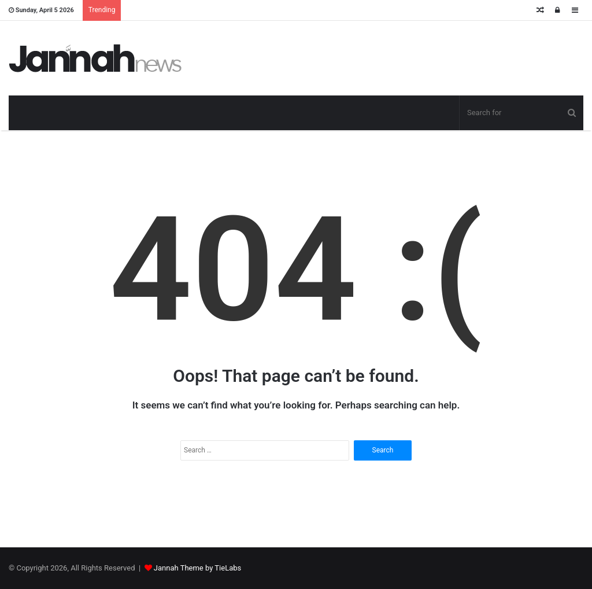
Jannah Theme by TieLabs (197, 568)
